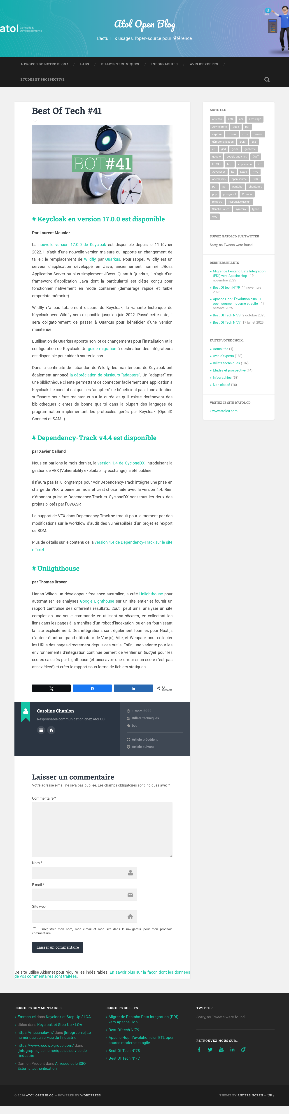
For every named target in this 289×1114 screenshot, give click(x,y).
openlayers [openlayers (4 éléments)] (219, 179)
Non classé (221, 385)
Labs (84, 65)
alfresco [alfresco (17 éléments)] (217, 119)
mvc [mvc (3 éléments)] (255, 172)
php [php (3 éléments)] (214, 194)
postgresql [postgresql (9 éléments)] (229, 194)
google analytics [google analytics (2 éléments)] (237, 157)
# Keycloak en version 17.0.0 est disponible (86, 222)
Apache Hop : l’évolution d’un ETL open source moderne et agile (238, 301)
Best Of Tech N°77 (226, 323)
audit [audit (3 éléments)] (236, 127)
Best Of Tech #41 (67, 111)
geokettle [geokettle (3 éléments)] (250, 149)
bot (134, 733)
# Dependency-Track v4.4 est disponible (100, 445)
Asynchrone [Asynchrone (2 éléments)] (219, 127)
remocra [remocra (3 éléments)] (217, 202)
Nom (37, 872)
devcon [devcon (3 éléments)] (258, 134)
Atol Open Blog (145, 24)
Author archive (41, 737)
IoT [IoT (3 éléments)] (260, 164)
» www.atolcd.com (224, 411)
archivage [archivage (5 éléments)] (255, 119)
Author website (51, 737)
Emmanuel (27, 1025)
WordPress (90, 1103)
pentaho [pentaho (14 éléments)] (237, 187)
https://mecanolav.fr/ (36, 1041)
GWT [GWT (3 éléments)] (256, 157)
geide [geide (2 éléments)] (235, 149)
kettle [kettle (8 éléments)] (243, 172)
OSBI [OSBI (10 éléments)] (255, 179)
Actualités (220, 349)
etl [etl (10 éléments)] (213, 149)
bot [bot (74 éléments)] (247, 127)
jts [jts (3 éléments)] (232, 172)
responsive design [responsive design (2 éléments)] (239, 202)
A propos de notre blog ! (44, 65)
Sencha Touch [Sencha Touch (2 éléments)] (220, 209)
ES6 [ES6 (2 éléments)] (254, 142)
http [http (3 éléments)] (229, 164)
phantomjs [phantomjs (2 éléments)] (255, 187)
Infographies (164, 65)
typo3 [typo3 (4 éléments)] (255, 209)
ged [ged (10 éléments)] (223, 149)
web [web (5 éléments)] (214, 217)
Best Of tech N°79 (226, 288)
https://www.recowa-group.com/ (46, 1054)
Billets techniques (120, 65)
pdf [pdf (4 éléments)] (214, 187)
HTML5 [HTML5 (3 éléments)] (216, 164)
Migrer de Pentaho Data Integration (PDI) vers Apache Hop (239, 274)
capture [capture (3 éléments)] (216, 134)
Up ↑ (271, 1103)
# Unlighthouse (58, 575)
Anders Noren (250, 1103)
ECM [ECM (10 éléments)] (242, 142)
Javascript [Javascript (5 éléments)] (218, 172)
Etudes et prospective (43, 80)
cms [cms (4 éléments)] (245, 134)
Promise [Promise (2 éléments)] (247, 194)
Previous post (142, 747)
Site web (39, 916)
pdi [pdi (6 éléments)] (224, 187)
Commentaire (44, 806)
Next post (139, 754)
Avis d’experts (204, 65)
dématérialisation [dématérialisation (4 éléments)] (223, 142)
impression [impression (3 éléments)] (245, 164)
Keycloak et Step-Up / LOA (68, 1025)
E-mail (38, 894)
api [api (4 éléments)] (241, 119)
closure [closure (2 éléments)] (232, 134)
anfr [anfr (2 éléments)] (230, 119)
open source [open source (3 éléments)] (239, 179)
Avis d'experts (223, 356)
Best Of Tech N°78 (226, 316)
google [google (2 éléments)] (216, 157)
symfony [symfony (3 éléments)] (240, 209)
